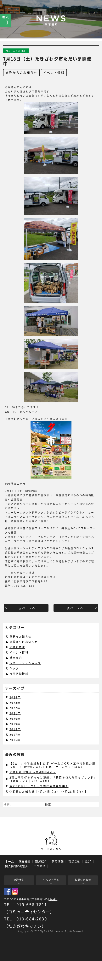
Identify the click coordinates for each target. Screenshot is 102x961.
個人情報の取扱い (17, 866)
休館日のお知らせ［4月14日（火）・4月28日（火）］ (48, 791)
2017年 (15, 734)
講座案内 (15, 658)
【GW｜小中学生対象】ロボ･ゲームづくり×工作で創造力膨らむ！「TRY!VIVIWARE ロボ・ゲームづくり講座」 (52, 765)
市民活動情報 (18, 673)
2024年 (15, 697)
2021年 (15, 713)
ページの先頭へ (51, 840)
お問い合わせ (83, 879)
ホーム (9, 861)
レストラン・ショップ (25, 663)
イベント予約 (51, 879)
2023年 (15, 703)
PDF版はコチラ (15, 483)
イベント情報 (54, 72)
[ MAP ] (53, 899)
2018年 (15, 729)
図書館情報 (17, 647)
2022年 (15, 708)
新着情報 (58, 861)
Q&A (88, 861)
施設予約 (19, 879)
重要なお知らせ (20, 636)
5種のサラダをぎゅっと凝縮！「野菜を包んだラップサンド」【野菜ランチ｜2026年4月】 (53, 779)
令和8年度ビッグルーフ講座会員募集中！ (39, 786)
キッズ (14, 668)
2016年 (15, 740)
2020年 (15, 718)
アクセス (40, 866)
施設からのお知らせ (21, 72)
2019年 (15, 724)
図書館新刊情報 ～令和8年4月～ (32, 772)
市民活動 (74, 861)
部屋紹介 (41, 861)
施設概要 (25, 861)
